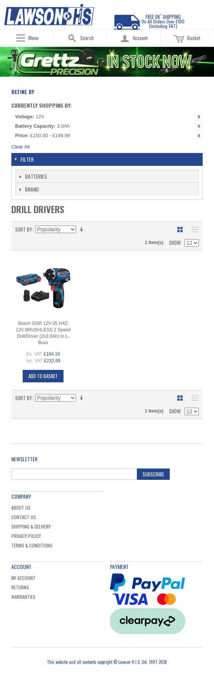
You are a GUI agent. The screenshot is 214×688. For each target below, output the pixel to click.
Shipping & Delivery (31, 526)
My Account (23, 578)
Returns (20, 587)
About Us (21, 507)
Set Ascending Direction (82, 229)
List (193, 229)
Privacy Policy (26, 536)
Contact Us (23, 517)
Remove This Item (199, 117)
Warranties (23, 597)
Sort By (23, 229)
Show (174, 242)
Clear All (20, 147)
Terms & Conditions (32, 545)
